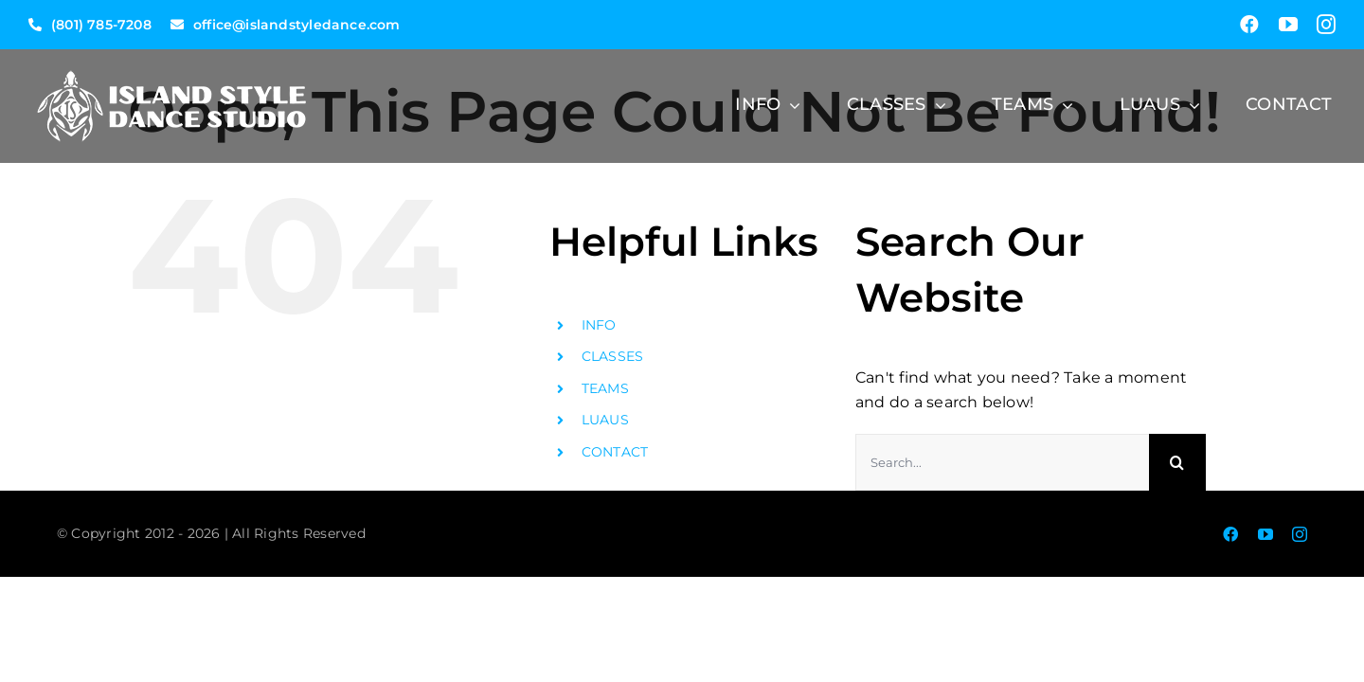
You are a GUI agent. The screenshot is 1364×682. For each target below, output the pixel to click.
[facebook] (1249, 24)
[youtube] (1288, 24)
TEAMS (605, 388)
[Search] (1177, 462)
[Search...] (1002, 462)
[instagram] (1326, 24)
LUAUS (605, 419)
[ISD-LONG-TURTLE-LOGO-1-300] (170, 56)
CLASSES (613, 356)
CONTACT (615, 451)
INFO (599, 324)
